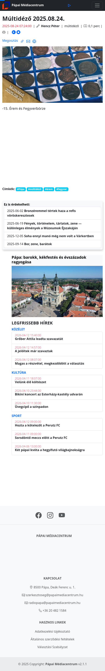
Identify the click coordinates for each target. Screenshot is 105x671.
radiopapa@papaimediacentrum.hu (54, 603)
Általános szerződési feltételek (52, 639)
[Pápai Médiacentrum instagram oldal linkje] (50, 516)
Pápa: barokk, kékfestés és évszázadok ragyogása (49, 260)
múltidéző (71, 26)
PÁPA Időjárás (57, 479)
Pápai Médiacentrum (61, 664)
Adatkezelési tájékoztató (52, 631)
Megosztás (10, 40)
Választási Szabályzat (52, 647)
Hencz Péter (50, 26)
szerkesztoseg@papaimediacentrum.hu (54, 595)
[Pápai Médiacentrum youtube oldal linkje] (62, 516)
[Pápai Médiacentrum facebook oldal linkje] (38, 516)
